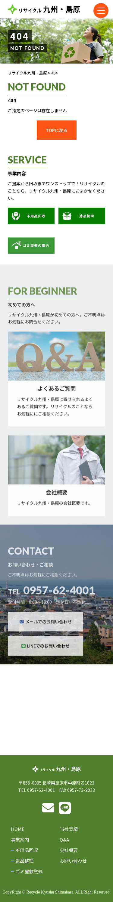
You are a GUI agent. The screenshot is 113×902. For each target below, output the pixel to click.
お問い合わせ (73, 861)
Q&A (64, 839)
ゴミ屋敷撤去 (28, 871)
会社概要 (69, 850)
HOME (17, 829)
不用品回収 (26, 850)
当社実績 (69, 829)
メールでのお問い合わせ (46, 631)
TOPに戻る (56, 130)
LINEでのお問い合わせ (45, 655)
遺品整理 (24, 861)
